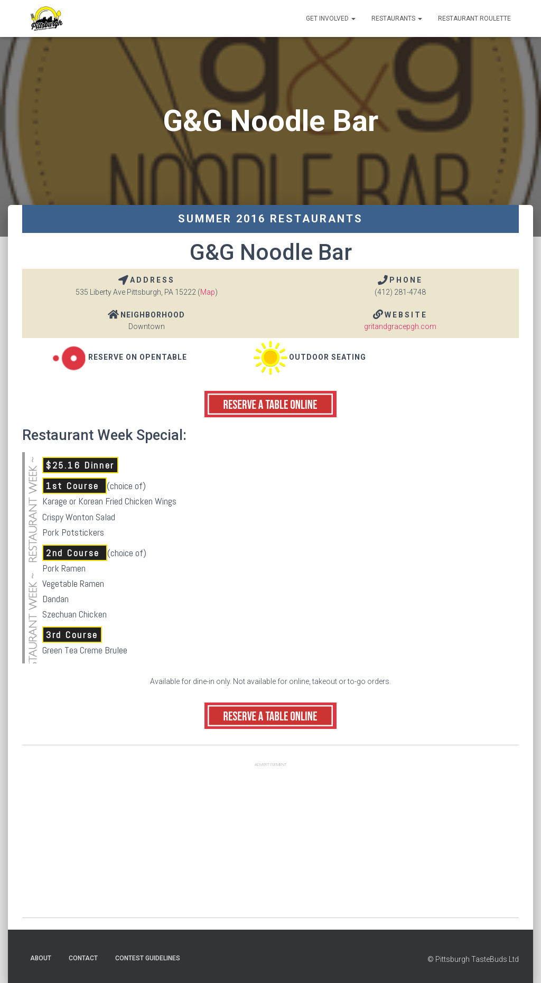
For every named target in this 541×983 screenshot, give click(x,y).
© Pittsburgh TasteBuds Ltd (473, 959)
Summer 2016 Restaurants (270, 218)
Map (207, 292)
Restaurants (396, 18)
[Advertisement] (270, 844)
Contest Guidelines (147, 958)
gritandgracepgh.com (400, 326)
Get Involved (331, 18)
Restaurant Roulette (474, 18)
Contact (83, 958)
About (40, 958)
